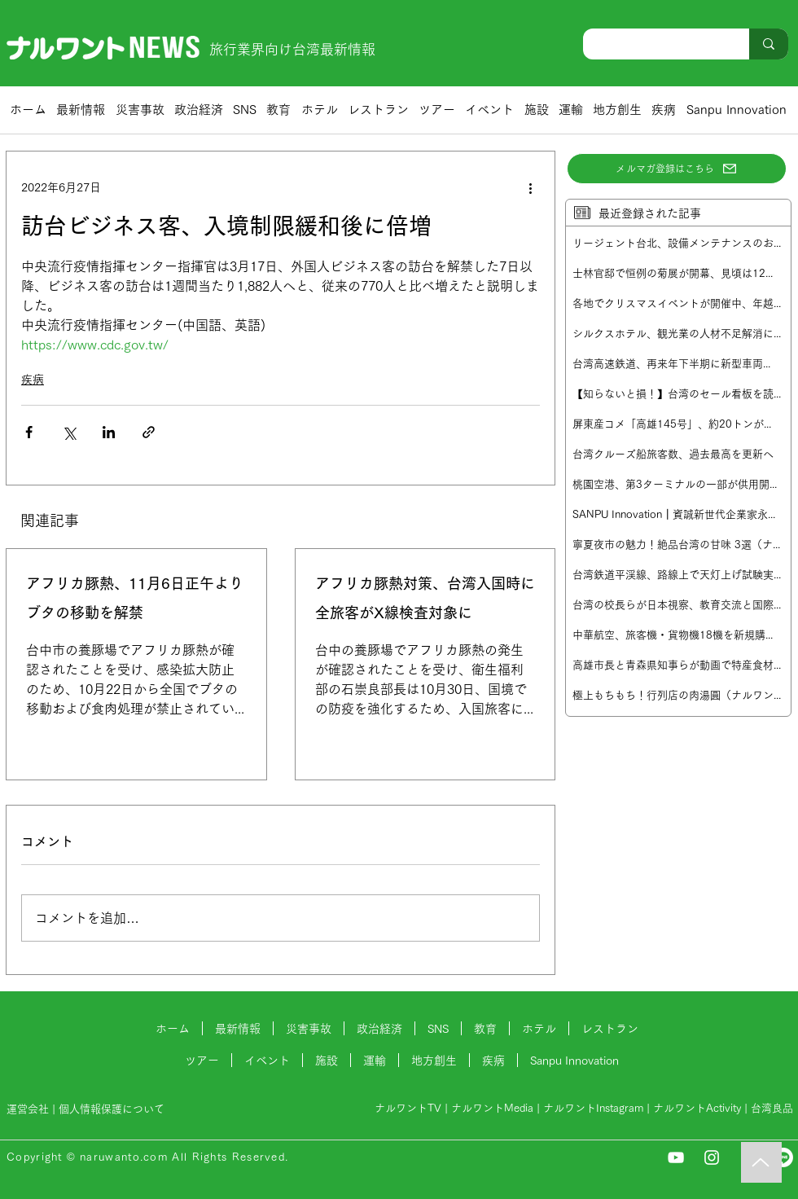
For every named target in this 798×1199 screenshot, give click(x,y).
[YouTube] (676, 1157)
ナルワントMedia (492, 1108)
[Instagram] (711, 1157)
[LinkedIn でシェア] (108, 432)
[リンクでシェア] (148, 432)
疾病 (32, 379)
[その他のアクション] (530, 187)
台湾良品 (772, 1108)
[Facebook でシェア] (29, 432)
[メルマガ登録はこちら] (677, 168)
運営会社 (28, 1109)
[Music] (761, 1162)
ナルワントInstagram (593, 1108)
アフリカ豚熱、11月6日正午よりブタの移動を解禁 (134, 598)
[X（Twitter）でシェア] (69, 432)
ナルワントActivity (697, 1108)
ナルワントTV (408, 1108)
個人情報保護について (113, 1109)
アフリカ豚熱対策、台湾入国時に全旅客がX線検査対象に (425, 598)
